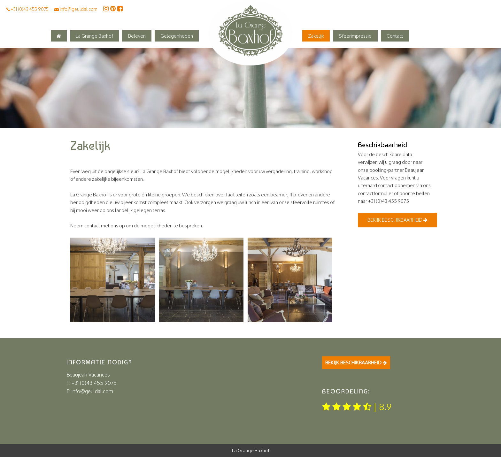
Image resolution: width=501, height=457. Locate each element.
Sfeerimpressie (355, 36)
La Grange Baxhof (94, 36)
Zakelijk (316, 36)
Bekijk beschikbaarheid (397, 220)
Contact (395, 36)
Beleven (137, 36)
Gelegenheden (176, 36)
